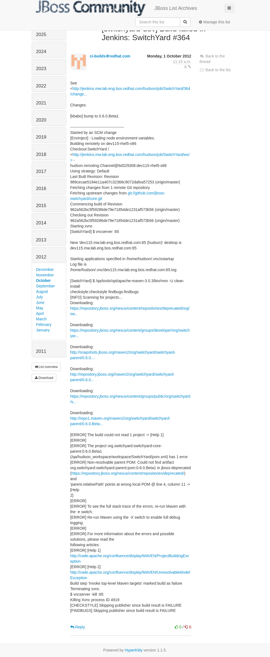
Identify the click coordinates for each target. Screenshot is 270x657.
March (41, 319)
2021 (41, 103)
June (40, 302)
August (42, 291)
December (45, 269)
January (43, 330)
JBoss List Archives (116, 8)
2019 (41, 137)
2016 (41, 188)
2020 (41, 120)
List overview (46, 367)
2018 (41, 154)
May (39, 308)
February (44, 324)
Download (44, 378)
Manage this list (214, 22)
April (40, 313)
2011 (41, 351)
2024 (41, 51)
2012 (41, 257)
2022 (41, 86)
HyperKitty (134, 650)
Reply (77, 627)
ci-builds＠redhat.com (110, 56)
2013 (41, 240)
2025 (41, 34)
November (45, 275)
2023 (41, 68)
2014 (41, 223)
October (43, 280)
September (45, 286)
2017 (41, 171)
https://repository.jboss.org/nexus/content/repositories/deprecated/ (127, 473)
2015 (41, 205)
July (39, 297)
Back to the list (215, 70)
